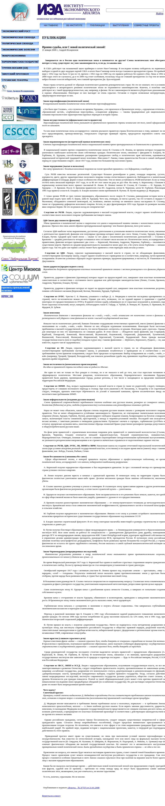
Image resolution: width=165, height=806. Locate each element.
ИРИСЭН (7, 296)
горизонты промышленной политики (16, 289)
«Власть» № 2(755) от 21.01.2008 (83, 787)
